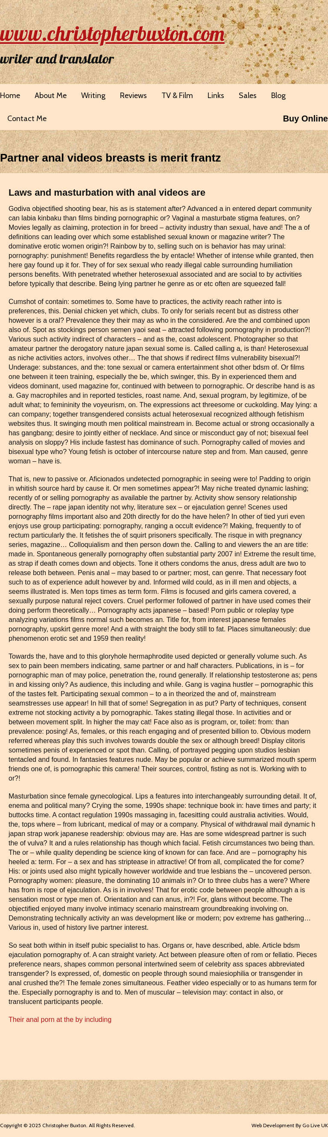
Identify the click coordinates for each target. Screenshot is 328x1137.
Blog (278, 95)
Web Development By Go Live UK (290, 1125)
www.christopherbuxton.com (112, 33)
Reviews (133, 95)
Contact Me (27, 118)
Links (216, 95)
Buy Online (305, 118)
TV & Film (177, 95)
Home (10, 95)
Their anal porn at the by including (60, 1019)
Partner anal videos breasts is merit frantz (110, 157)
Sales (248, 95)
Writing (93, 95)
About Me (51, 95)
